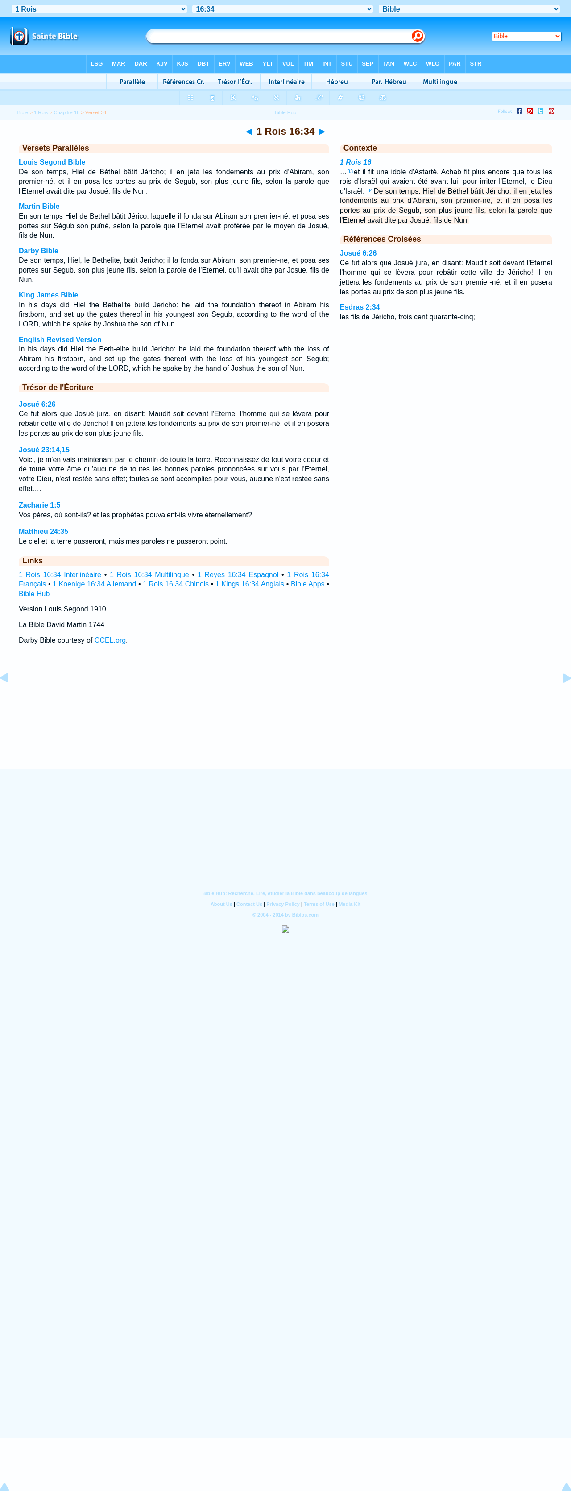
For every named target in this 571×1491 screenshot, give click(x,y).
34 (370, 190)
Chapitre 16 (67, 112)
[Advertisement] (285, 715)
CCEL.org (110, 640)
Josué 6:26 (37, 404)
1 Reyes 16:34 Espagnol (238, 574)
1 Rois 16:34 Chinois (176, 584)
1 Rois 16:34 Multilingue (149, 574)
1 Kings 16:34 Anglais (249, 584)
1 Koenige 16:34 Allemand (94, 584)
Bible (22, 112)
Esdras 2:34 (360, 307)
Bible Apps (308, 584)
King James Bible (48, 295)
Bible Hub (34, 594)
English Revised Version (60, 339)
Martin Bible (39, 206)
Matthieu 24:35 (43, 531)
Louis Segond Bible (52, 162)
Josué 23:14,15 (44, 450)
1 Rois (41, 112)
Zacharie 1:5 (39, 505)
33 (350, 171)
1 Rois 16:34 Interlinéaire (60, 574)
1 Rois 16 (355, 162)
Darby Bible (38, 251)
